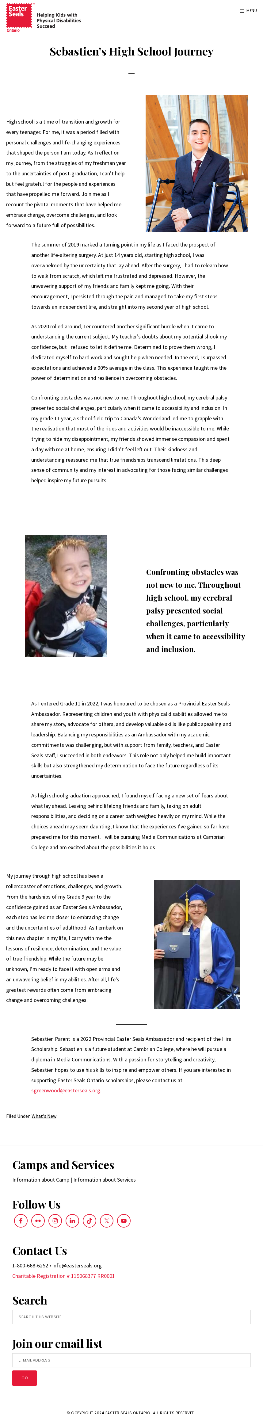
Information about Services (104, 1179)
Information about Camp (40, 1179)
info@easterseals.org (77, 1265)
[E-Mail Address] (131, 1360)
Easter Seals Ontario (127, 1412)
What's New (44, 1116)
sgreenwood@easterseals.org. (66, 1090)
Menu (251, 10)
